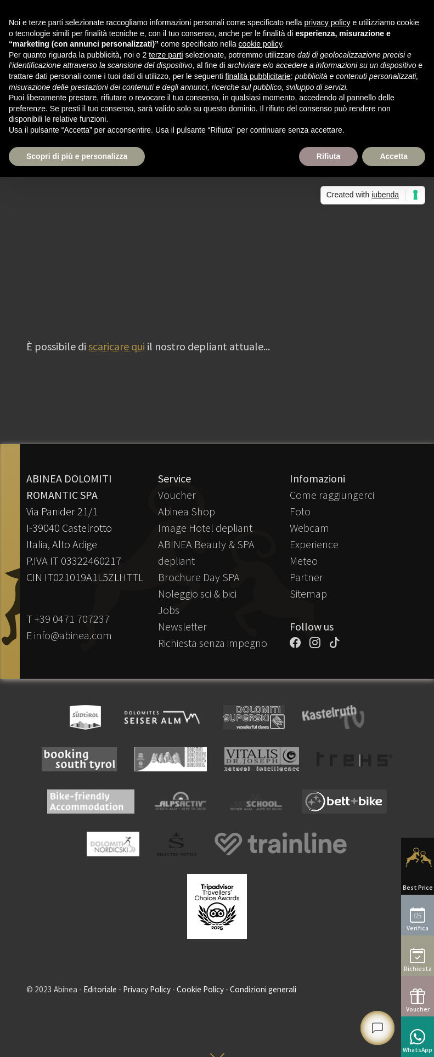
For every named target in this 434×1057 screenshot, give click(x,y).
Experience (314, 544)
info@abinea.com (73, 635)
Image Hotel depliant (205, 528)
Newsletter (182, 626)
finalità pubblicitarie (258, 76)
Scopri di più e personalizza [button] (76, 156)
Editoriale (100, 989)
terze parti (166, 54)
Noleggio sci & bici (197, 593)
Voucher (177, 495)
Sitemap (308, 593)
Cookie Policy (200, 989)
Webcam (309, 528)
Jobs (168, 610)
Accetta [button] (394, 156)
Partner (306, 577)
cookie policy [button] (260, 43)
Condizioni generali (263, 989)
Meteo (304, 560)
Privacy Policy (147, 989)
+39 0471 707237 (72, 619)
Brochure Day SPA (199, 577)
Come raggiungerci (332, 495)
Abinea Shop (186, 511)
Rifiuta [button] (329, 156)
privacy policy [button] (328, 22)
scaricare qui (116, 346)
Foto (300, 511)
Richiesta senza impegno (212, 643)
